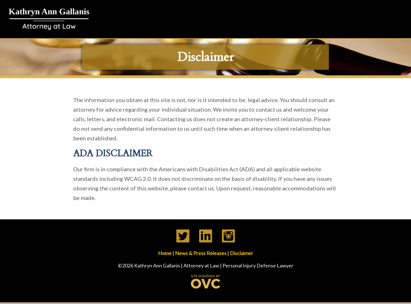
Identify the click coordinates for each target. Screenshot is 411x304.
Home (165, 253)
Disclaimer (241, 253)
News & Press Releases (200, 253)
